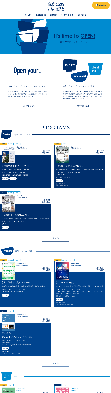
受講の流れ (53, 15)
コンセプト (28, 15)
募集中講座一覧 (41, 15)
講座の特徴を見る (83, 106)
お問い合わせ (82, 15)
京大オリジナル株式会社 (55, 384)
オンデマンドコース (67, 15)
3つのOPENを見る (28, 106)
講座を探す (102, 5)
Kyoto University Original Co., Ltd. (51, 387)
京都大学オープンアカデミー (55, 380)
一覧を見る (55, 198)
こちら (71, 377)
